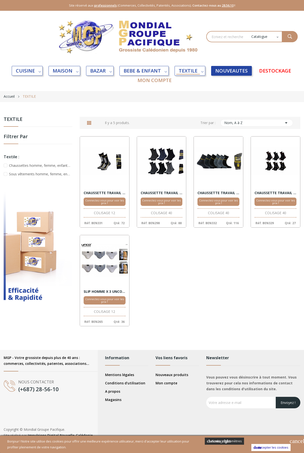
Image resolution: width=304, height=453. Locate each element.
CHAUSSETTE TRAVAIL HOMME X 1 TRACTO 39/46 (105, 193)
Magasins (113, 399)
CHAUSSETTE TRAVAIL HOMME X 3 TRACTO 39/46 (162, 193)
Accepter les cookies (271, 447)
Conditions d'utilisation (125, 383)
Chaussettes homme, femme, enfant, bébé (39, 165)
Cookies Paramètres (224, 441)
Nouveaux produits (172, 374)
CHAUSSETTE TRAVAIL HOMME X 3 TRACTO (275, 193)
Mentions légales (119, 374)
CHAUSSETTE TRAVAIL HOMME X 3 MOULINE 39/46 (218, 193)
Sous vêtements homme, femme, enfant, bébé (39, 174)
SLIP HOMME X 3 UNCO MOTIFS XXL (105, 291)
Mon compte (166, 383)
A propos (112, 391)
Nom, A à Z (256, 123)
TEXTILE (13, 119)
